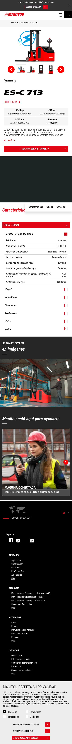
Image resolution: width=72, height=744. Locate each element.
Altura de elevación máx (19, 123)
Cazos (14, 622)
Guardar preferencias (31, 731)
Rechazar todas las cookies (31, 724)
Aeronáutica (16, 575)
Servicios (14, 650)
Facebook (9, 540)
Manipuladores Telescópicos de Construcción (31, 593)
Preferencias (13, 716)
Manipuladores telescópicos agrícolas (28, 597)
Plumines (15, 637)
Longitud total (52, 123)
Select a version (36, 7)
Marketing (34, 716)
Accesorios (15, 617)
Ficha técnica (10, 102)
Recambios (16, 666)
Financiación (16, 655)
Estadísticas (35, 712)
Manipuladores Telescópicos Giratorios (28, 600)
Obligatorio (12, 712)
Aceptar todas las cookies (31, 738)
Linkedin (34, 539)
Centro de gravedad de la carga (52, 114)
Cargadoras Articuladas (21, 604)
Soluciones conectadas (21, 670)
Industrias (15, 567)
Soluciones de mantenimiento (24, 663)
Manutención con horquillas (23, 630)
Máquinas (14, 588)
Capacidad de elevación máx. (19, 114)
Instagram (20, 539)
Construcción (17, 564)
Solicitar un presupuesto (44, 149)
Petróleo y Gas (17, 571)
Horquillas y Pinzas (19, 633)
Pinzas (14, 626)
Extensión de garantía (20, 659)
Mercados (14, 555)
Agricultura (16, 560)
